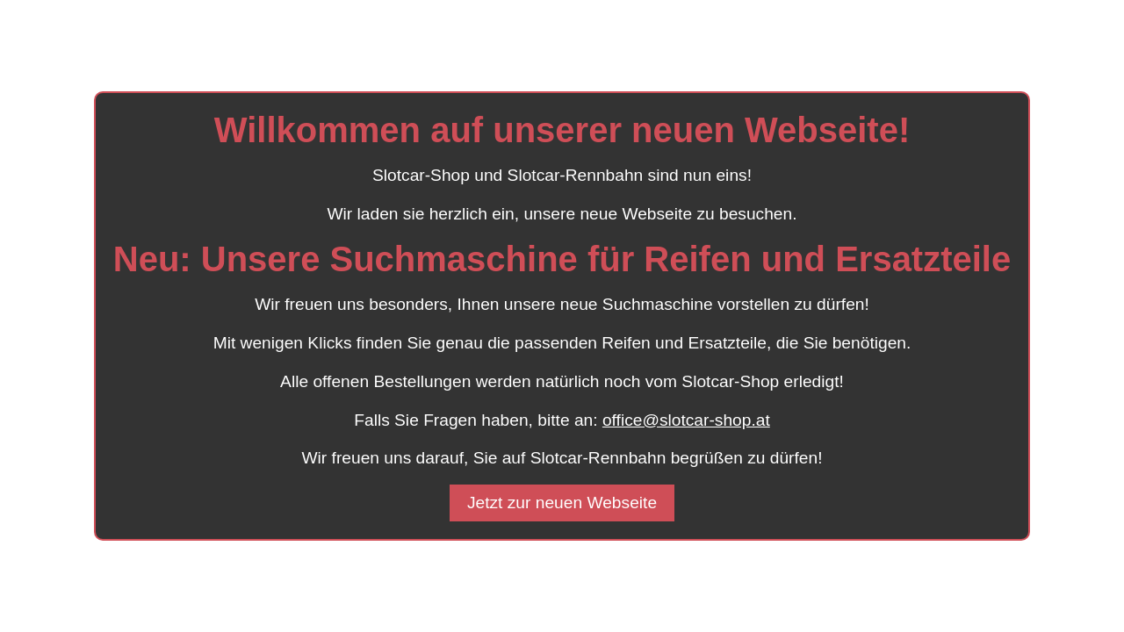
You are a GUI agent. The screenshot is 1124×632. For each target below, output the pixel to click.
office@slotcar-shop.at (686, 420)
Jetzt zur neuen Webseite (562, 502)
